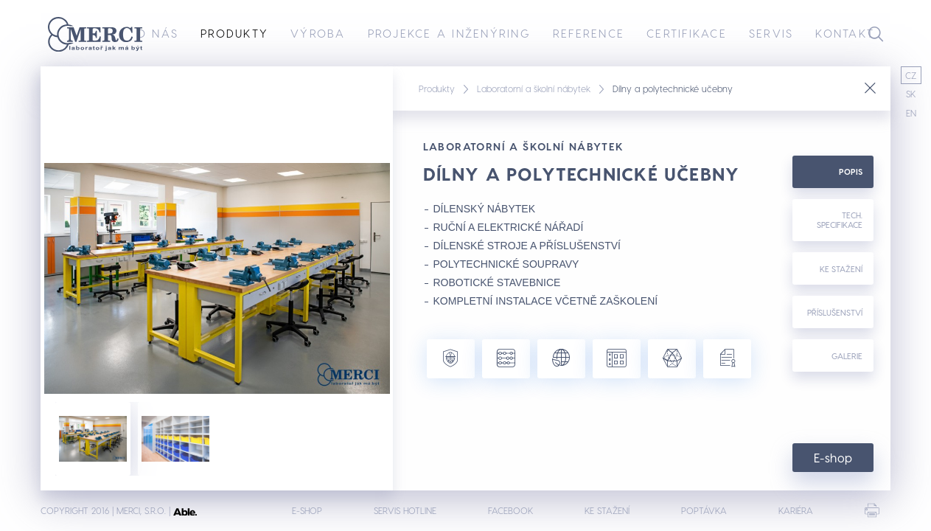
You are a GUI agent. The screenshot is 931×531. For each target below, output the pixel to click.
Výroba (318, 33)
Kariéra (795, 510)
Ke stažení (841, 269)
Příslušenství (834, 312)
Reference (588, 33)
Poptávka (704, 510)
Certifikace (686, 33)
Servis (771, 33)
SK (911, 93)
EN (911, 113)
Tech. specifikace (839, 219)
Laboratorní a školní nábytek (533, 88)
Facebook (510, 510)
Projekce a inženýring (449, 33)
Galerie (846, 356)
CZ (910, 75)
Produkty (234, 33)
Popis (850, 171)
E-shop (833, 458)
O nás (157, 33)
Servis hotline (405, 510)
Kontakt (844, 33)
